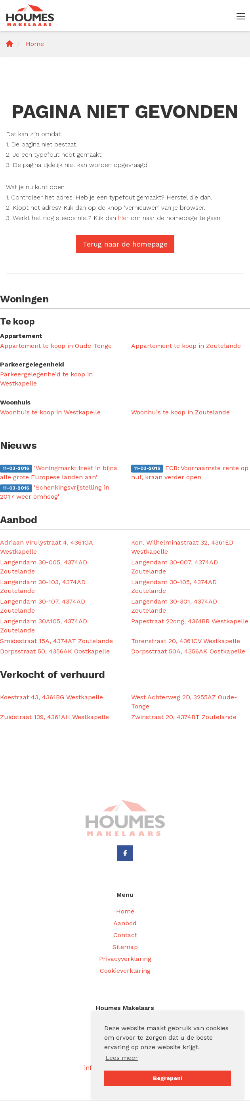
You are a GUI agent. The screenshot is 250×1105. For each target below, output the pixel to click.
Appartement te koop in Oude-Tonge (56, 345)
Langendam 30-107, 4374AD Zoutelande (42, 606)
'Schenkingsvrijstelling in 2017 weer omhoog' (54, 492)
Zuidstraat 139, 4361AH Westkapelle (54, 717)
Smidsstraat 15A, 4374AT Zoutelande (56, 641)
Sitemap (125, 947)
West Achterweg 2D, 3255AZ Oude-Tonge (184, 701)
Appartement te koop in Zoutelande (186, 345)
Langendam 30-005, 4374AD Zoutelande (43, 566)
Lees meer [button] (121, 1057)
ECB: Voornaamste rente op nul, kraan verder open (189, 472)
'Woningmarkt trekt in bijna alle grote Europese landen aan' (58, 472)
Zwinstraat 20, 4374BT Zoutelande (184, 717)
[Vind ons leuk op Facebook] (125, 853)
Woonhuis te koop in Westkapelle (50, 412)
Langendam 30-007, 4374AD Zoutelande (174, 566)
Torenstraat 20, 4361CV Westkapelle (185, 641)
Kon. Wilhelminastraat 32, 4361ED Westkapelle (182, 547)
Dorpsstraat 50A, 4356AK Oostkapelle (188, 651)
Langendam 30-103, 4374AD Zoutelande (43, 586)
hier (123, 218)
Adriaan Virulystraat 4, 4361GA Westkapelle (46, 547)
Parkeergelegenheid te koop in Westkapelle (46, 378)
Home (125, 911)
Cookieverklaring (125, 970)
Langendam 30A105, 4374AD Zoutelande (43, 625)
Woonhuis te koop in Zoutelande (180, 412)
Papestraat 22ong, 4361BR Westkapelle (189, 621)
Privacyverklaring (125, 959)
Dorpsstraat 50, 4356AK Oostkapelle (55, 651)
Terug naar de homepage (125, 244)
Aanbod (125, 923)
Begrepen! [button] (167, 1078)
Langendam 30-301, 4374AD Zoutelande (174, 606)
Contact (125, 935)
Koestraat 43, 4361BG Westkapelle (51, 697)
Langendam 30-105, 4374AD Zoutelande (174, 586)
